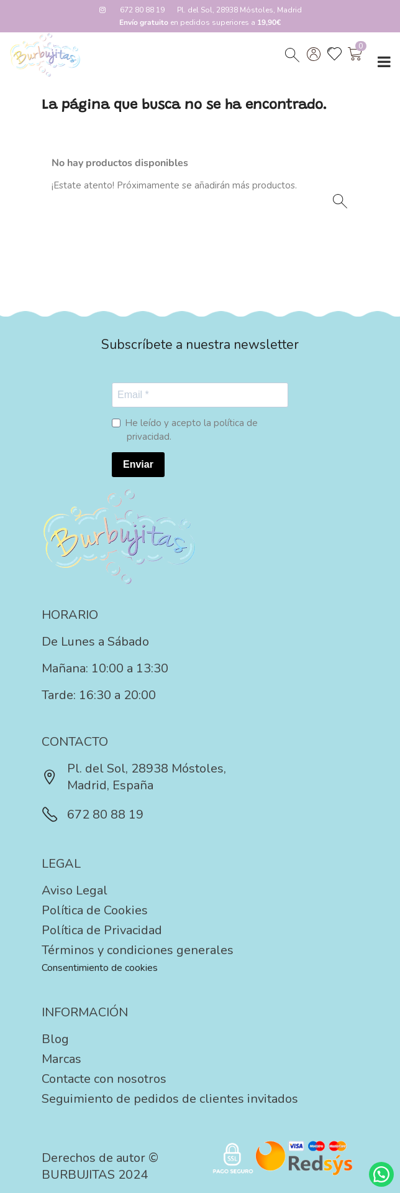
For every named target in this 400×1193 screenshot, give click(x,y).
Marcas (61, 1059)
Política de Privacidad (102, 930)
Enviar (138, 464)
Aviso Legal (74, 890)
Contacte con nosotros (104, 1078)
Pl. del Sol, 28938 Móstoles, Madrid (239, 10)
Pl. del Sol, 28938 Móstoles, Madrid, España (134, 777)
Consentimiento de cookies (100, 968)
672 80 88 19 (142, 10)
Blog (55, 1039)
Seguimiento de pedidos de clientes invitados (170, 1098)
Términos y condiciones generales (138, 950)
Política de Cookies (95, 910)
